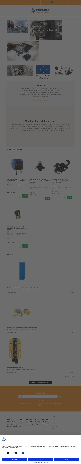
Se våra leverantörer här (40, 100)
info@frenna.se (15, 456)
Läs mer (72, 292)
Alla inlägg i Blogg (69, 376)
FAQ (53, 430)
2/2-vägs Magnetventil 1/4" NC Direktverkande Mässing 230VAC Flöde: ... (17, 228)
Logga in (30, 3)
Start (53, 419)
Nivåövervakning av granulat (15, 367)
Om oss (53, 421)
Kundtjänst (54, 426)
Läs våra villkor (40, 401)
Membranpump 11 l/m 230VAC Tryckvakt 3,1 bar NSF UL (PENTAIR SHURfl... (39, 180)
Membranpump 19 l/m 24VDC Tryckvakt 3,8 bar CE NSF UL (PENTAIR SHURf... (60, 180)
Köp (25, 196)
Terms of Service (57, 403)
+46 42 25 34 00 (16, 454)
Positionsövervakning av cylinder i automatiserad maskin (23, 287)
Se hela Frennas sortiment (40, 382)
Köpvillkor (54, 424)
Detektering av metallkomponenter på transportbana (22, 327)
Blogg (53, 428)
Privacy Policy (48, 403)
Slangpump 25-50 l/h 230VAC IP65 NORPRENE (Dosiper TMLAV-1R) (16, 180)
